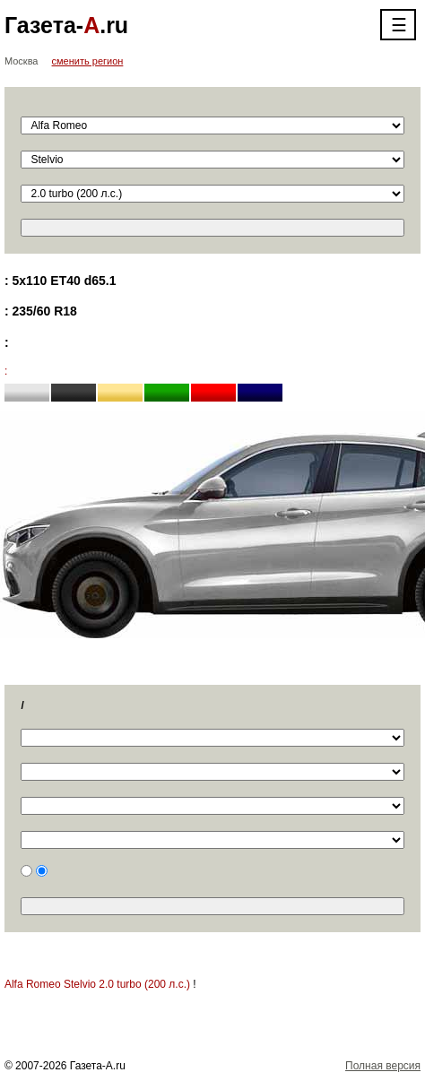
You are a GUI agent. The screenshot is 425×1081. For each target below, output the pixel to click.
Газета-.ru (66, 25)
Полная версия (383, 1065)
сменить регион (88, 61)
